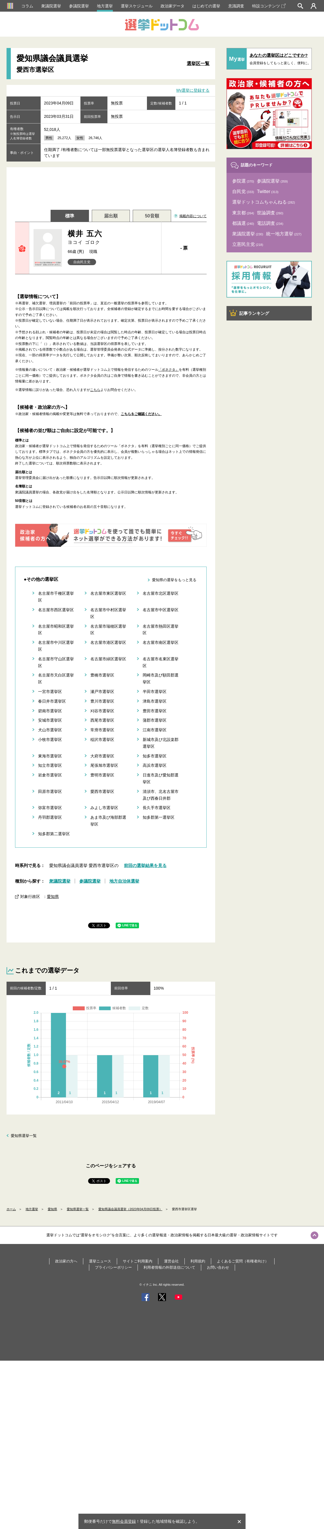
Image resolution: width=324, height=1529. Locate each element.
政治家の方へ (66, 1261)
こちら (95, 390)
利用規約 (197, 1261)
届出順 (111, 215)
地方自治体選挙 (124, 881)
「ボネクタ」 (168, 370)
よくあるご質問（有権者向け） (243, 1261)
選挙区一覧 (198, 63)
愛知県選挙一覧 (24, 1136)
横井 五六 (112, 237)
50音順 (152, 215)
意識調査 (236, 6)
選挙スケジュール (137, 6)
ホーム (11, 1209)
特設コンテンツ (269, 6)
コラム (27, 6)
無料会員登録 (124, 1521)
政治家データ (172, 6)
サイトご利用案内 (137, 1261)
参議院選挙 (79, 6)
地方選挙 (105, 6)
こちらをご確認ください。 (141, 414)
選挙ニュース (100, 1261)
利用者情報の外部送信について (169, 1267)
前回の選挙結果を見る (145, 865)
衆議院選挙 (51, 6)
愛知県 (53, 896)
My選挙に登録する (193, 90)
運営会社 (171, 1261)
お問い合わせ (218, 1267)
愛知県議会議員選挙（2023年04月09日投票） (130, 1209)
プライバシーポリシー (113, 1267)
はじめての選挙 (206, 6)
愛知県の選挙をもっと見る (174, 580)
